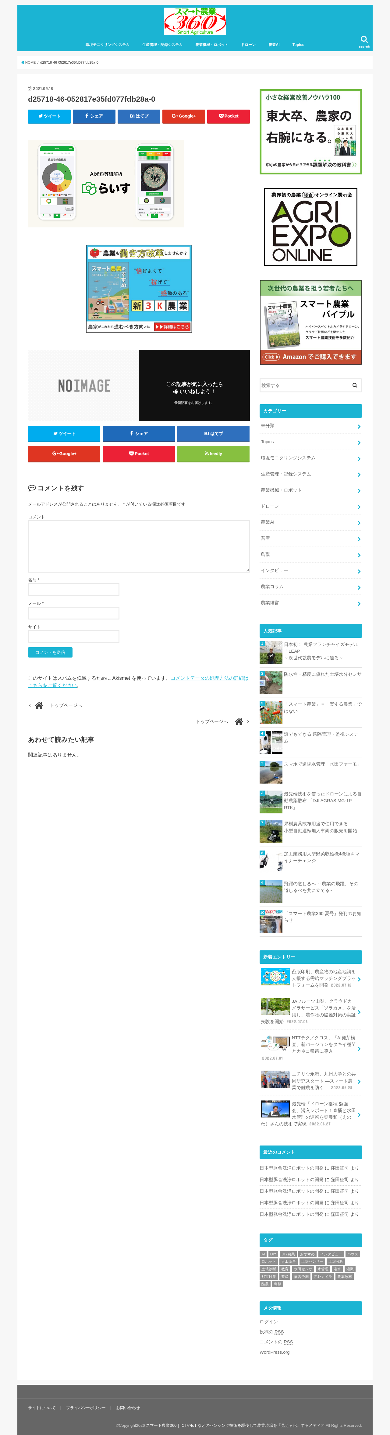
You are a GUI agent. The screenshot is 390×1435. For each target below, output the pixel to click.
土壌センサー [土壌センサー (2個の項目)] (312, 1261)
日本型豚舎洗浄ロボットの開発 (292, 1168)
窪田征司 (340, 1168)
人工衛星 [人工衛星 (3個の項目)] (288, 1261)
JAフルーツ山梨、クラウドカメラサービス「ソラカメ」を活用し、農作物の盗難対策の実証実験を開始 (308, 1011)
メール (36, 603)
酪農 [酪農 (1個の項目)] (265, 1284)
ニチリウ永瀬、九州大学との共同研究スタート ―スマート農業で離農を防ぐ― (308, 1080)
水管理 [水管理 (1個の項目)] (322, 1269)
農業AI (273, 45)
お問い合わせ (128, 1407)
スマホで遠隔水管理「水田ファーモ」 (323, 764)
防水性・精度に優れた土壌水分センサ (323, 674)
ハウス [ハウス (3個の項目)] (352, 1254)
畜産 (265, 538)
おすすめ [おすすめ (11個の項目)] (307, 1254)
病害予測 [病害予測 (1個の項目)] (301, 1277)
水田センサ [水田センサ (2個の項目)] (303, 1269)
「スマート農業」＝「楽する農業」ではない (323, 707)
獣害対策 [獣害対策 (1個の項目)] (268, 1277)
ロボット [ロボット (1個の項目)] (268, 1261)
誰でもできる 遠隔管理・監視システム (321, 737)
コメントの (276, 1342)
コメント (36, 516)
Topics (298, 45)
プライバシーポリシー (86, 1407)
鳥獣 (265, 554)
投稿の (272, 1332)
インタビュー (274, 570)
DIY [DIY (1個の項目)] (273, 1254)
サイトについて (42, 1407)
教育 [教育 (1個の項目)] (285, 1269)
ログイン (269, 1321)
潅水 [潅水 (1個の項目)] (337, 1269)
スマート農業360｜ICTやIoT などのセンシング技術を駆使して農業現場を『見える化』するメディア (235, 1425)
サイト (34, 626)
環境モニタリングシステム (107, 45)
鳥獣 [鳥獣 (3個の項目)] (277, 1284)
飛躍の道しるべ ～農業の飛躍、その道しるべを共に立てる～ (321, 887)
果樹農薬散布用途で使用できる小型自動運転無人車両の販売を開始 (320, 827)
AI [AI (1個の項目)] (263, 1254)
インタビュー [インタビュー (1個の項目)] (331, 1254)
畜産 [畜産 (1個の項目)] (285, 1277)
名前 (33, 579)
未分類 (268, 425)
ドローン (248, 45)
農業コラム (272, 586)
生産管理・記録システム (162, 45)
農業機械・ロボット (211, 45)
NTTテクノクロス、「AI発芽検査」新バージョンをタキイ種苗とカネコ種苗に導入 (308, 1047)
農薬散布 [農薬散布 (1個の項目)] (344, 1277)
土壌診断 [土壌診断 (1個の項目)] (268, 1269)
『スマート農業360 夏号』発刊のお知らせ (322, 917)
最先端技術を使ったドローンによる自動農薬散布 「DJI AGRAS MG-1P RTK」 (323, 800)
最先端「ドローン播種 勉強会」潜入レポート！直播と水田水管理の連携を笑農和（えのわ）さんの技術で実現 (308, 1113)
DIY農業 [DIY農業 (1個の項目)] (288, 1254)
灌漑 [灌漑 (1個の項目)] (350, 1269)
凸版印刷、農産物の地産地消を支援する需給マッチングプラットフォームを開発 (308, 978)
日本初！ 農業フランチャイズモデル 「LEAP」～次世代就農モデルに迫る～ (321, 651)
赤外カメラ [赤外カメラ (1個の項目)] (323, 1277)
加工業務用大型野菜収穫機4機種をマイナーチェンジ (322, 857)
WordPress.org (275, 1352)
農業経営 (270, 602)
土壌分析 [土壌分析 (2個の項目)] (335, 1261)
